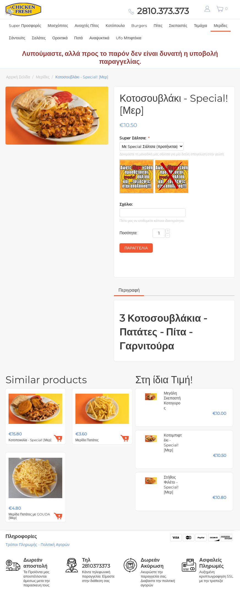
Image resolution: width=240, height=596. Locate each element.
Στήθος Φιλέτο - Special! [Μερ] (171, 485)
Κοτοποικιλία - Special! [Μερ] (30, 440)
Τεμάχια (200, 25)
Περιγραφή (129, 290)
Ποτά (78, 37)
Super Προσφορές (25, 25)
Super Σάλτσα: (133, 138)
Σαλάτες (39, 37)
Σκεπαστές (178, 25)
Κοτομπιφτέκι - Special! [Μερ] (173, 442)
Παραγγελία (136, 247)
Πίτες (158, 25)
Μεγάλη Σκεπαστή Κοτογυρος (172, 400)
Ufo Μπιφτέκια (128, 37)
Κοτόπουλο (115, 25)
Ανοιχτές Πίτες (87, 25)
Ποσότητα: (128, 232)
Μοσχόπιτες (58, 25)
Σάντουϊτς (17, 37)
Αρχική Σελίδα (18, 76)
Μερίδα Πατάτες (87, 440)
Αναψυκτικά (99, 37)
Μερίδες (221, 25)
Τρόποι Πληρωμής (21, 544)
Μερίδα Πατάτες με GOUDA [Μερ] (29, 516)
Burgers (139, 25)
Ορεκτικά (60, 37)
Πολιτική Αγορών (55, 544)
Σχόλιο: (126, 204)
